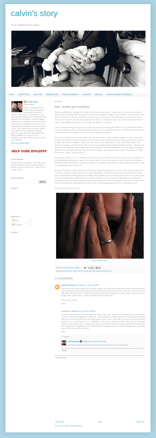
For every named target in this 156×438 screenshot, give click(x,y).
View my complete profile (20, 143)
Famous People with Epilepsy (119, 94)
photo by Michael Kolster (100, 260)
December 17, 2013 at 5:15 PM (87, 285)
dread (75, 271)
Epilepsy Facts (52, 94)
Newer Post (59, 422)
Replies (66, 337)
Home (11, 94)
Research (87, 94)
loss (82, 271)
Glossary (98, 94)
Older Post (140, 422)
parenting (92, 271)
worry (110, 271)
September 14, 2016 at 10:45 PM (84, 311)
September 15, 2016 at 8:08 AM (94, 341)
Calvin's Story (24, 94)
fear (78, 271)
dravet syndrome (66, 271)
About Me (38, 94)
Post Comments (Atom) (73, 426)
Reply (63, 304)
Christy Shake (73, 341)
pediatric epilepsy (101, 271)
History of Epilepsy (71, 94)
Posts (15, 221)
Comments (17, 225)
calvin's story (34, 13)
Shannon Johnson (68, 285)
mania (86, 271)
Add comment (61, 358)
